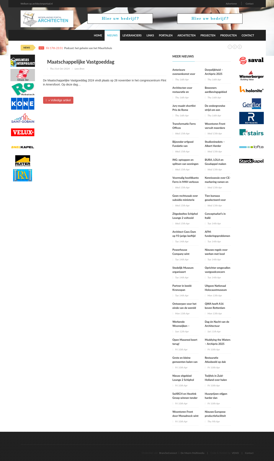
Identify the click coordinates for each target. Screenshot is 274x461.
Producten (228, 35)
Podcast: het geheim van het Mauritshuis (88, 48)
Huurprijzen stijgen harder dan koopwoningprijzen (216, 398)
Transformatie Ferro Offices (184, 125)
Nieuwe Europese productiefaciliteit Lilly (215, 416)
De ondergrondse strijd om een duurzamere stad (215, 110)
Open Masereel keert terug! (184, 341)
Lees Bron (79, 68)
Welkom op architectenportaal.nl (37, 3)
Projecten (207, 35)
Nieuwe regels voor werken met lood (216, 251)
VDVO (235, 452)
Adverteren (231, 3)
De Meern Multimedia (192, 452)
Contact (249, 3)
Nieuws (112, 35)
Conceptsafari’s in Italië (215, 215)
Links (150, 35)
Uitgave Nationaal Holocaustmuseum (216, 287)
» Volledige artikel (58, 100)
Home (98, 35)
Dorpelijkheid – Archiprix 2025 (214, 71)
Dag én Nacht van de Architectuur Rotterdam (217, 326)
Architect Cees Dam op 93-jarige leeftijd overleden (184, 236)
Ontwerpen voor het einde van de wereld (184, 305)
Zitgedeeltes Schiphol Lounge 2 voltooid (185, 215)
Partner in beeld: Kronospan (182, 287)
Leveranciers (132, 35)
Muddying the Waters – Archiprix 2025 (217, 341)
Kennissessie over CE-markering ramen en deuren (217, 182)
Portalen (166, 35)
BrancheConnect (168, 452)
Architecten (186, 35)
